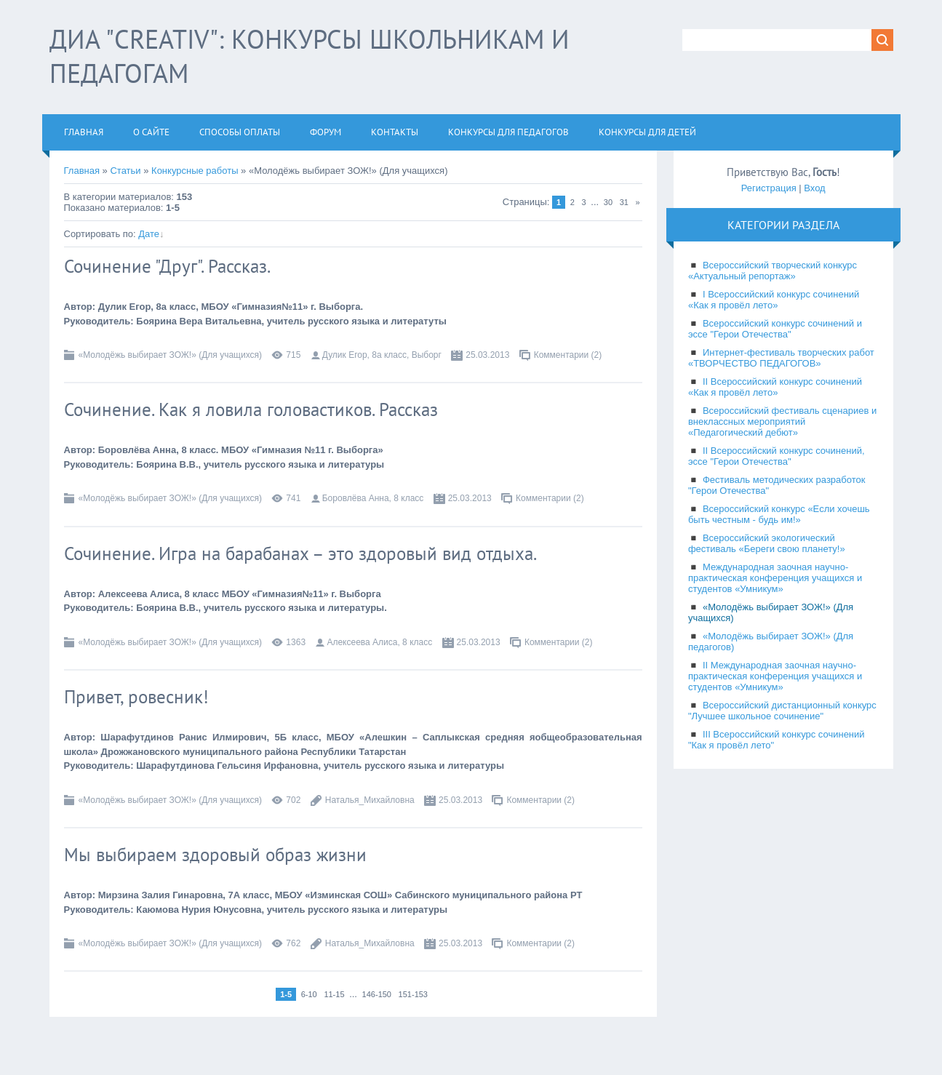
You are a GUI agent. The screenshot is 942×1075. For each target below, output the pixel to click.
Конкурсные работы (194, 170)
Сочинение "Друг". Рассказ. (167, 266)
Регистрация (769, 188)
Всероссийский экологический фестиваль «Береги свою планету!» (766, 543)
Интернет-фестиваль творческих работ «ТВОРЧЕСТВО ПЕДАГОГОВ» (781, 358)
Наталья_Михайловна (370, 800)
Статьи (125, 170)
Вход (814, 188)
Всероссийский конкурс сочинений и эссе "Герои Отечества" (775, 329)
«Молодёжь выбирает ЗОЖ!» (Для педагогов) (770, 641)
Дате (148, 233)
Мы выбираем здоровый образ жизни (215, 854)
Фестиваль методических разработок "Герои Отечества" (777, 485)
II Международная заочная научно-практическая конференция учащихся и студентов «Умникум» (775, 676)
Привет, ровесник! (136, 696)
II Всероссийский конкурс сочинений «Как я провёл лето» (775, 387)
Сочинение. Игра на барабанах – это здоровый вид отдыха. (300, 553)
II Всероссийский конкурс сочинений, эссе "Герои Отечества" (776, 456)
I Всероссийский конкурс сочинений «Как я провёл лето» (773, 300)
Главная (82, 170)
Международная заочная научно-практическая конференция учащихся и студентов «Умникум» (775, 578)
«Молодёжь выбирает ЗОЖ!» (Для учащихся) (171, 355)
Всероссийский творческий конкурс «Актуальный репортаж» (772, 270)
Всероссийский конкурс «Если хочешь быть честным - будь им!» (779, 514)
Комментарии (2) (568, 355)
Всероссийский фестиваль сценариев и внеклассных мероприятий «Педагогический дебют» (782, 421)
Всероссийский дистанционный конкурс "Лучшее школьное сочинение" (782, 711)
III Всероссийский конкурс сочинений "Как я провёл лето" (776, 740)
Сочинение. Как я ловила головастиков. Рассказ (251, 409)
